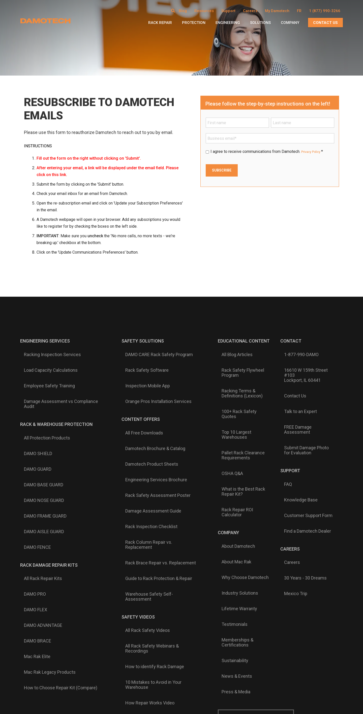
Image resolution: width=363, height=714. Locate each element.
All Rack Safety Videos (140, 503)
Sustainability (225, 515)
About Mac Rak (226, 467)
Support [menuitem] (228, 11)
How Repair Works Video (143, 545)
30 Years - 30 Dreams (298, 481)
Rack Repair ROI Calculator (238, 435)
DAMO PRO (31, 492)
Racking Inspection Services (48, 350)
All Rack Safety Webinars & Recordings (145, 514)
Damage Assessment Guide (146, 439)
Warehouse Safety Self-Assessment (155, 479)
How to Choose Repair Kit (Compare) (57, 540)
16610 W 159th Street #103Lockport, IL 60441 (304, 361)
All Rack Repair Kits (39, 484)
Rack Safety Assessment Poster (151, 431)
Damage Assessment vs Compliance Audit (57, 377)
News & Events (227, 523)
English (162, 590)
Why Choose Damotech (235, 475)
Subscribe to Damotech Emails (256, 553)
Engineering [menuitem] (228, 22)
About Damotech (228, 459)
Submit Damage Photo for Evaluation (303, 399)
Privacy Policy (313, 151)
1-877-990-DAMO (294, 350)
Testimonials (225, 499)
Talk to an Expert (293, 380)
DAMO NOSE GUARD (40, 436)
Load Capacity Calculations (47, 358)
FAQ (281, 425)
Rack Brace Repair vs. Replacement (153, 463)
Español (200, 590)
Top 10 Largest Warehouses (240, 393)
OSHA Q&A (222, 414)
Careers (285, 472)
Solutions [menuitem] (260, 22)
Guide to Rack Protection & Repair (151, 471)
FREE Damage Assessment (304, 388)
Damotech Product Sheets (144, 415)
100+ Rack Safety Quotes (237, 385)
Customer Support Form (301, 441)
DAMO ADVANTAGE (39, 508)
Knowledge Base (294, 433)
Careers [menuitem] (250, 11)
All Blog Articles (227, 350)
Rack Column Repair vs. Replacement (155, 455)
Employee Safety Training (45, 366)
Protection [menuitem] (193, 22)
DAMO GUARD (34, 420)
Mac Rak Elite (33, 524)
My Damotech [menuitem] (277, 11)
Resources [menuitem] (204, 11)
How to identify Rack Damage (147, 524)
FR (299, 11)
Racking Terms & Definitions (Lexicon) (240, 374)
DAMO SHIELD (34, 412)
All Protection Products (43, 403)
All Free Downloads (137, 398)
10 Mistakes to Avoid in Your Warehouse (146, 535)
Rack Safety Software (140, 358)
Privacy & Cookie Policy (250, 657)
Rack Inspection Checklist (144, 447)
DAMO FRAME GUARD (41, 444)
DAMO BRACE (33, 516)
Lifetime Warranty (229, 491)
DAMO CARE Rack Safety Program (152, 350)
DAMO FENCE (33, 460)
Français (180, 590)
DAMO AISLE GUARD (40, 452)
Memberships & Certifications (241, 507)
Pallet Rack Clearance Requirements (233, 404)
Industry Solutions (230, 483)
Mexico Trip (288, 489)
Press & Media (226, 531)
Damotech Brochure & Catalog (148, 407)
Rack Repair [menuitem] (160, 22)
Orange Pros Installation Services (151, 375)
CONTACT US (325, 22)
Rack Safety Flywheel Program (233, 361)
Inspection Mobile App (140, 366)
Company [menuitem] (290, 22)
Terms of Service (283, 657)
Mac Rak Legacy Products (46, 532)
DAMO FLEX (31, 500)
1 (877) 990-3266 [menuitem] (324, 11)
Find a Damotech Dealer (300, 449)
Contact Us (288, 372)
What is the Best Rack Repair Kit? (240, 425)
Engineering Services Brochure (149, 423)
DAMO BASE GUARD (39, 428)
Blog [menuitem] (183, 11)
